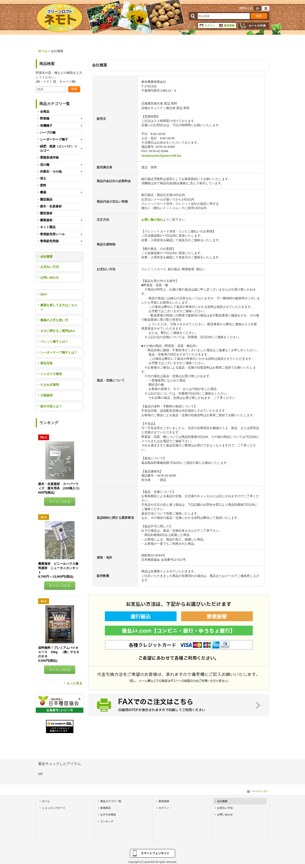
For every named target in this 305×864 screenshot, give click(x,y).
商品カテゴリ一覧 (110, 801)
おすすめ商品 (108, 814)
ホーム (46, 801)
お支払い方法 (49, 267)
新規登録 (229, 25)
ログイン (209, 25)
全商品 (44, 111)
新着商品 (105, 807)
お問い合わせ (49, 277)
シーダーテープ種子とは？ (58, 352)
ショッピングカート (54, 807)
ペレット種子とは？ (54, 341)
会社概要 (46, 256)
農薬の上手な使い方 (54, 320)
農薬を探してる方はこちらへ (58, 307)
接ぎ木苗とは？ (51, 406)
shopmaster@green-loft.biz (161, 155)
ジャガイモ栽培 (51, 374)
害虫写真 (46, 363)
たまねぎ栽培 (49, 384)
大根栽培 (46, 395)
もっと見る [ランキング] (74, 683)
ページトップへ (259, 791)
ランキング (106, 821)
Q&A (43, 294)
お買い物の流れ (152, 219)
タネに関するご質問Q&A (57, 331)
